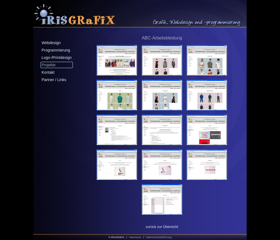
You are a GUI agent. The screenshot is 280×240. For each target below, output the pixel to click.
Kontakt (48, 72)
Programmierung (56, 50)
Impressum (135, 237)
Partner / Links (54, 80)
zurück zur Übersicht (162, 227)
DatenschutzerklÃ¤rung (159, 237)
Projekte (49, 65)
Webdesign (51, 43)
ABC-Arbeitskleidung (162, 38)
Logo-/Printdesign (57, 57)
